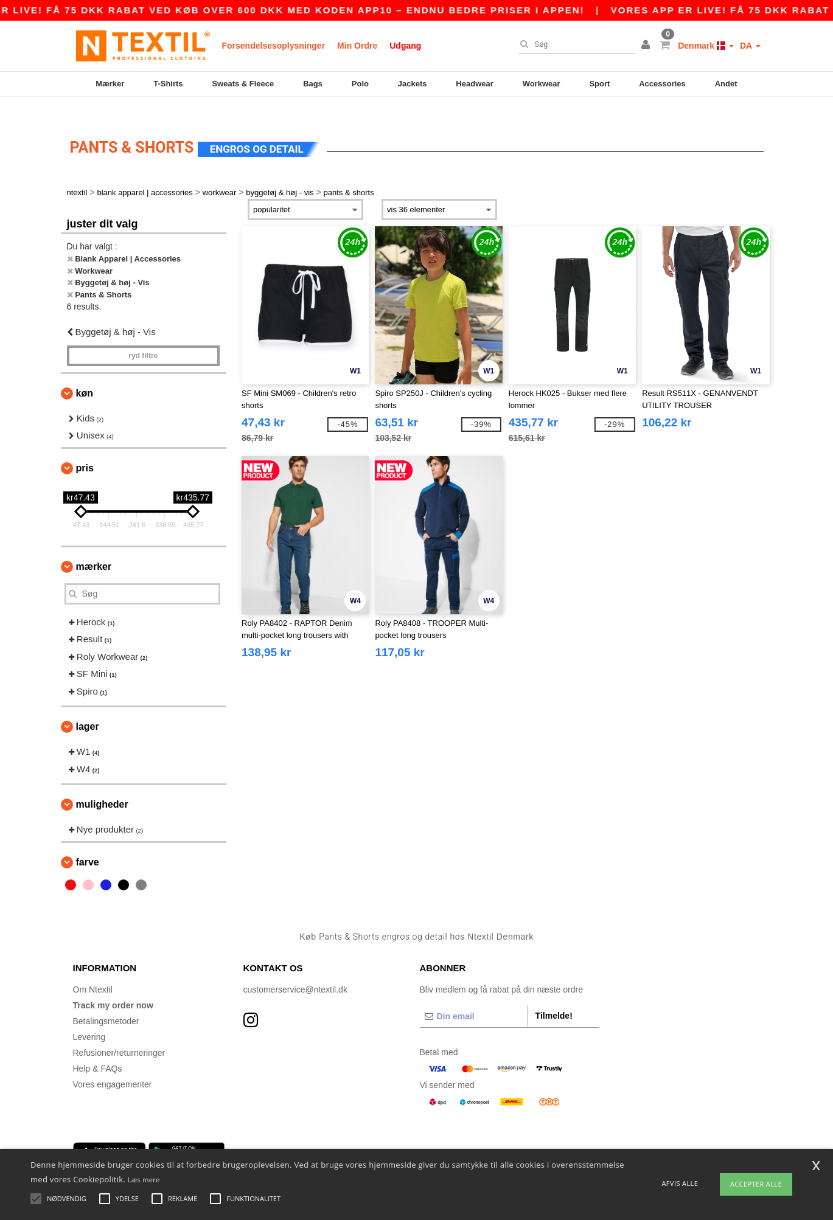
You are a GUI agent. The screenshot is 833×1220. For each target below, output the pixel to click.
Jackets (412, 83)
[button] (647, 45)
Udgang (405, 45)
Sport (599, 83)
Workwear (541, 83)
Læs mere (144, 1179)
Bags (312, 83)
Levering (89, 1019)
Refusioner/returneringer (119, 1035)
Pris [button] (85, 450)
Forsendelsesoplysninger (274, 45)
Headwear (474, 83)
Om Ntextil (93, 972)
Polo (360, 83)
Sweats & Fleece (243, 83)
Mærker (110, 83)
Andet (726, 83)
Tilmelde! (554, 998)
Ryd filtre (143, 337)
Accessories (662, 83)
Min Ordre (357, 45)
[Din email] (474, 999)
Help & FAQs (97, 1051)
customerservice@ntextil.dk (295, 972)
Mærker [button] (94, 548)
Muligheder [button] (102, 787)
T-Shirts (168, 83)
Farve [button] (87, 844)
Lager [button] (87, 709)
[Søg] (573, 44)
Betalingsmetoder (106, 1003)
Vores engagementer (112, 1067)
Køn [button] (84, 375)
